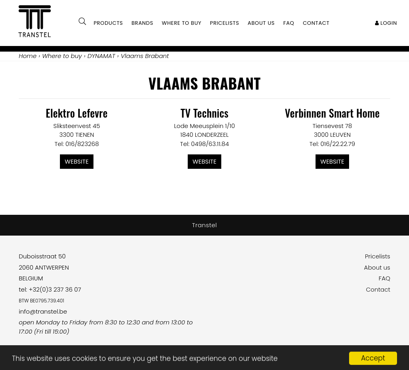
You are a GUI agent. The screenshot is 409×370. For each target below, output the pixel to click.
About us (377, 267)
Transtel (204, 225)
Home (27, 56)
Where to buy (181, 23)
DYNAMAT (101, 56)
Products (108, 23)
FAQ (384, 278)
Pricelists (377, 256)
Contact (378, 289)
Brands (142, 23)
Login (386, 23)
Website (77, 161)
